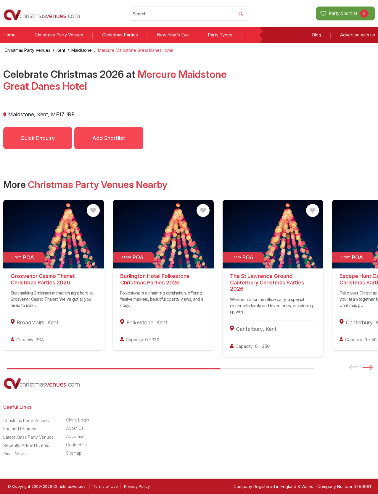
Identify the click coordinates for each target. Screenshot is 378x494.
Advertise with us (357, 35)
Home (9, 35)
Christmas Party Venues (59, 35)
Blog (316, 35)
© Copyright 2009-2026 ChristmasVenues (46, 486)
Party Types (220, 35)
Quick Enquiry (37, 138)
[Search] (189, 14)
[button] (370, 367)
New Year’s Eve (173, 35)
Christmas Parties (120, 35)
